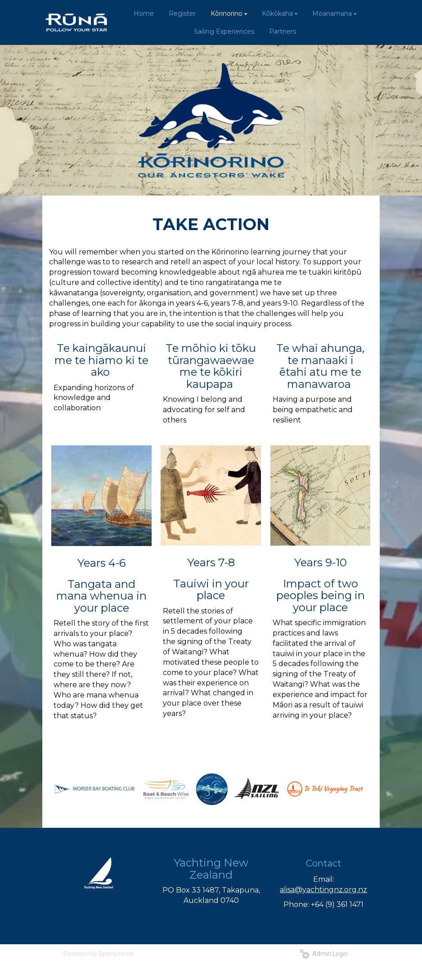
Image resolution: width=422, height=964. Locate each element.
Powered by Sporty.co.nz (98, 953)
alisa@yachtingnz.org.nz (323, 889)
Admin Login (324, 953)
